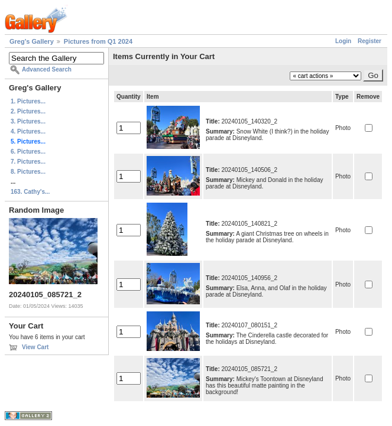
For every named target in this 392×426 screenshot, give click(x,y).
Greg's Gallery (31, 41)
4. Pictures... (28, 131)
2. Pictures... (28, 111)
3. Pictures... (28, 121)
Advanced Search (47, 69)
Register (369, 41)
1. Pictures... (28, 101)
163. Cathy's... (30, 191)
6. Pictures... (28, 151)
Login (343, 41)
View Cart (35, 347)
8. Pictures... (28, 171)
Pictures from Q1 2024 (98, 41)
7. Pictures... (28, 161)
